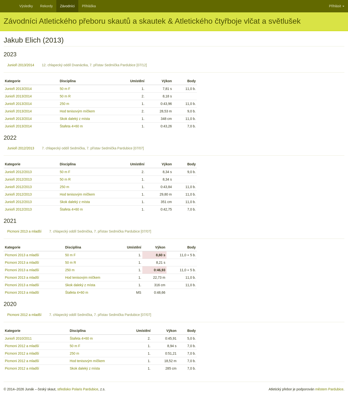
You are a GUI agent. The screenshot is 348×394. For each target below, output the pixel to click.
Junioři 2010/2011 (18, 338)
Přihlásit (336, 6)
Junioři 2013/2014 (20, 65)
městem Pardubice (329, 389)
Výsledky (26, 6)
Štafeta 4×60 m (71, 126)
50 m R (65, 96)
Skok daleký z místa (75, 119)
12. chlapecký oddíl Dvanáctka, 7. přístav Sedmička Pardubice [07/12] (94, 65)
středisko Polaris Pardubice (77, 389)
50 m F (65, 89)
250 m (64, 104)
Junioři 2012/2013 (20, 148)
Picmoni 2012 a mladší (24, 315)
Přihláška (89, 6)
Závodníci (67, 6)
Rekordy (46, 6)
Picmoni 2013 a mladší (24, 231)
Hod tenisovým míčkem (77, 111)
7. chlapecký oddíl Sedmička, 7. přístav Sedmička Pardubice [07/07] (93, 148)
